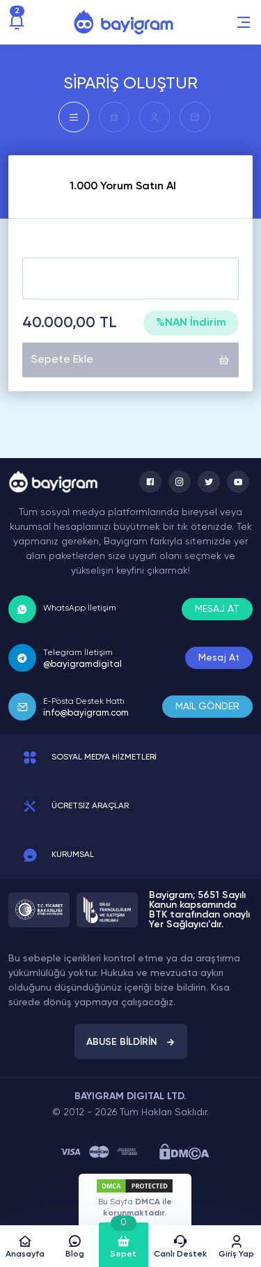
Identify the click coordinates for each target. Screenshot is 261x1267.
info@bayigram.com (86, 713)
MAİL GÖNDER (207, 706)
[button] (244, 22)
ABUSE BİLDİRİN (130, 1042)
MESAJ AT (217, 609)
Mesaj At (218, 658)
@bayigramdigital (82, 664)
